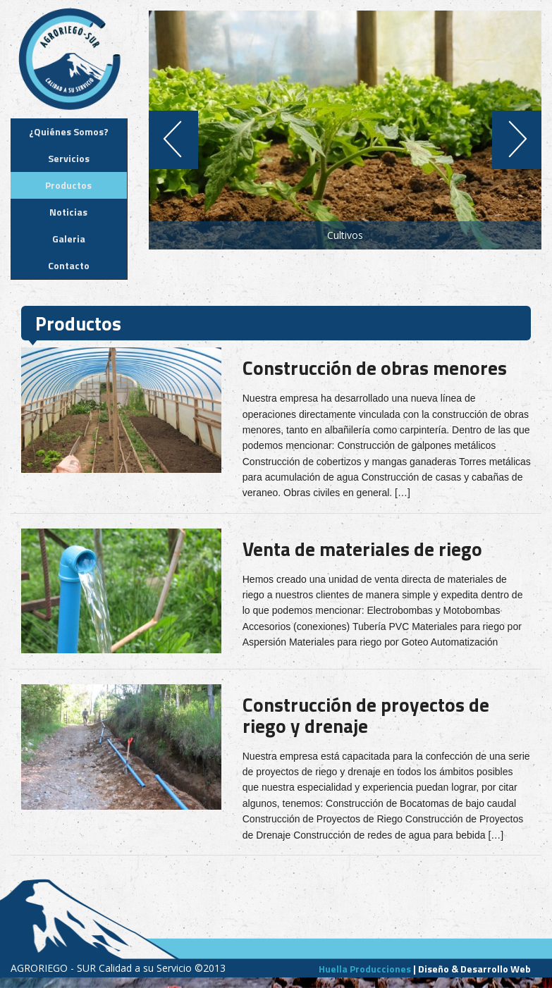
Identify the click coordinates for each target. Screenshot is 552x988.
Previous (168, 140)
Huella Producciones (365, 968)
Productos (68, 185)
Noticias (68, 211)
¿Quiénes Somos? (69, 131)
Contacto (69, 265)
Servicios (69, 158)
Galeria (68, 238)
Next (522, 140)
